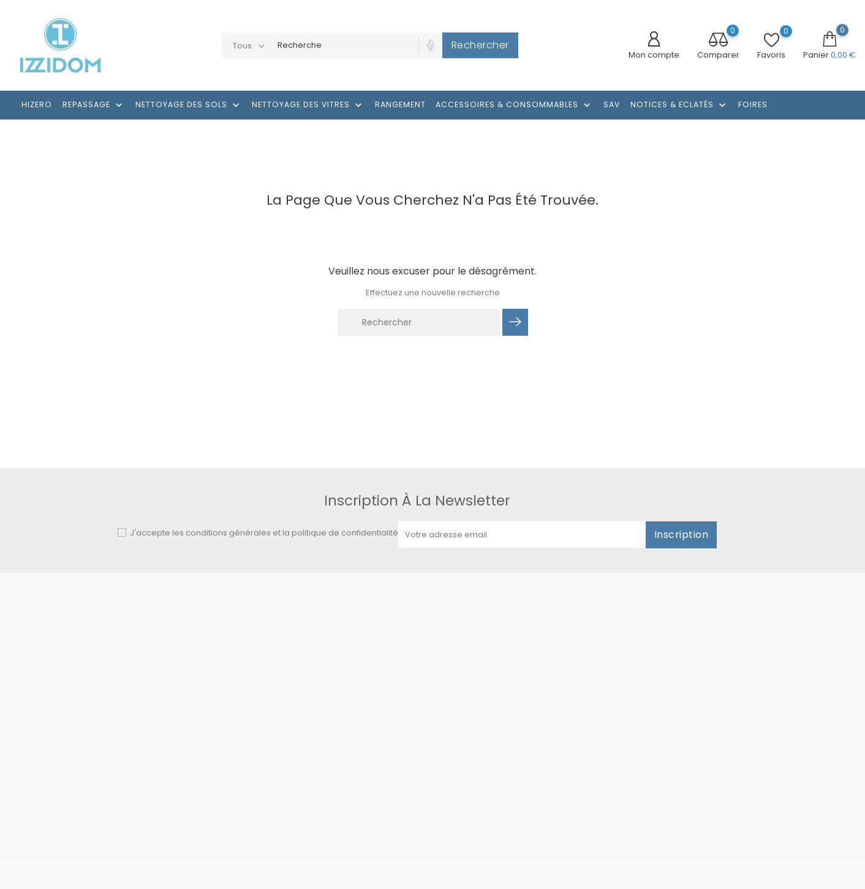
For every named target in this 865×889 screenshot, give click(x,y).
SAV (611, 104)
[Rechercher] (419, 322)
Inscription (681, 535)
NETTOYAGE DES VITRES (308, 105)
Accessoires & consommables (514, 105)
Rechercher (480, 45)
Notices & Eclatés (679, 105)
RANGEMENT (400, 104)
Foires (753, 104)
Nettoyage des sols (188, 105)
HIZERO (36, 104)
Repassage (93, 105)
